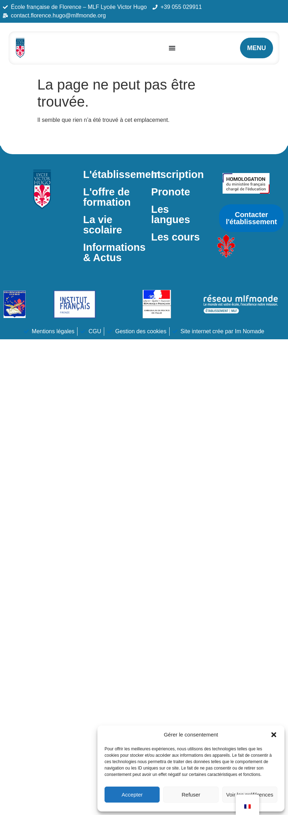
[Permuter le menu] (172, 48)
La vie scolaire (102, 225)
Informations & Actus (114, 252)
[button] (273, 734)
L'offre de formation (107, 197)
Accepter (132, 795)
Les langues (170, 214)
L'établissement (122, 174)
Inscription (177, 174)
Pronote (170, 192)
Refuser (191, 795)
